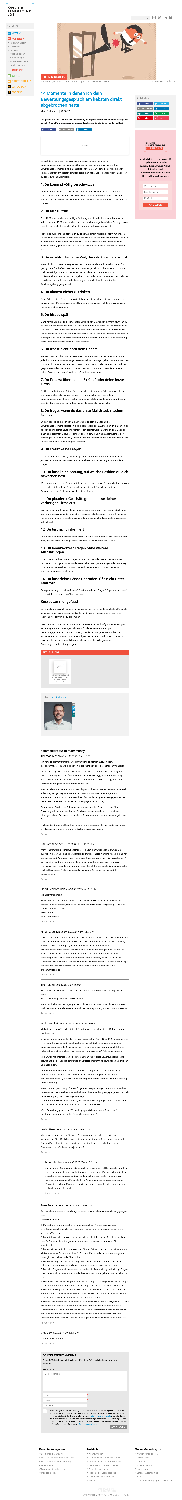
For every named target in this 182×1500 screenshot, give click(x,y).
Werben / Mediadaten (147, 1454)
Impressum (142, 1469)
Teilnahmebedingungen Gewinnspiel (154, 1480)
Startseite (45, 81)
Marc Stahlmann (58, 697)
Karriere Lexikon (17, 65)
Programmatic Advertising (53, 1469)
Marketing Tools (48, 1473)
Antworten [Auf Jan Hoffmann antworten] (46, 1152)
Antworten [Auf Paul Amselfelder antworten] (46, 879)
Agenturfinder (96, 1454)
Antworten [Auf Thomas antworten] (46, 1013)
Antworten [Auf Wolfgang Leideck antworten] (46, 1119)
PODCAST (17, 92)
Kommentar (48, 1369)
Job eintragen (18, 54)
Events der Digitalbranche (101, 1477)
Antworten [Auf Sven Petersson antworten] (46, 1322)
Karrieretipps (78, 81)
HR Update (15, 47)
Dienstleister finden (98, 1469)
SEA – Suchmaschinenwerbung (56, 1461)
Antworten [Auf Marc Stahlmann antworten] (51, 1193)
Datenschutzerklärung (88, 1424)
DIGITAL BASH (19, 86)
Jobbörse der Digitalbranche (102, 1473)
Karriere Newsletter (19, 61)
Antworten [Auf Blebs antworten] (46, 1343)
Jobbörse (14, 50)
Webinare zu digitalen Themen (104, 1465)
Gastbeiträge (143, 1458)
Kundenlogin (18, 57)
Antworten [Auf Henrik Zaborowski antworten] (46, 921)
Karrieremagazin (18, 43)
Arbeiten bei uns (145, 1465)
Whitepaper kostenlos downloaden (105, 1461)
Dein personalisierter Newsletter (104, 1458)
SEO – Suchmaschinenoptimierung (57, 1458)
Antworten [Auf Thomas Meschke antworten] (46, 834)
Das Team (141, 1461)
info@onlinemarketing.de (101, 1416)
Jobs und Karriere (61, 81)
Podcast (92, 1480)
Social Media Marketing (52, 1454)
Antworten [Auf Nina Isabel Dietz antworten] (46, 974)
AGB (139, 1477)
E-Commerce (47, 1465)
